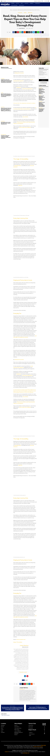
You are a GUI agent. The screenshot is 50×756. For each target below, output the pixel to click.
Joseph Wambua (22, 28)
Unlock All (44, 80)
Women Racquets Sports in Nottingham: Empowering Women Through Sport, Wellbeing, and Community (6, 109)
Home (11, 9)
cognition (20, 185)
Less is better (25, 116)
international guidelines (27, 88)
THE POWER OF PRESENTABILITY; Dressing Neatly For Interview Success (37, 708)
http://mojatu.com (22, 689)
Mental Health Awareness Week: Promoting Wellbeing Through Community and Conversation (6, 95)
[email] (43, 77)
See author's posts (23, 672)
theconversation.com (20, 639)
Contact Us (7, 751)
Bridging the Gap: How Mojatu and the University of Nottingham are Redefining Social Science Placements (6, 81)
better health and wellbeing (25, 127)
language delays (17, 165)
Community (15, 9)
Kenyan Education (3, 134)
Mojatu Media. (43, 745)
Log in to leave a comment (5, 715)
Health (25, 12)
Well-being (30, 12)
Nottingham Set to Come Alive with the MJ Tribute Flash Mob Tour (5, 123)
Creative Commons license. (38, 746)
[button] (42, 1)
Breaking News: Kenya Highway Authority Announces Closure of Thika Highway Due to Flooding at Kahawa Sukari (12, 708)
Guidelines (19, 87)
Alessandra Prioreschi (19, 72)
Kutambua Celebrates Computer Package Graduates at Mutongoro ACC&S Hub (6, 137)
